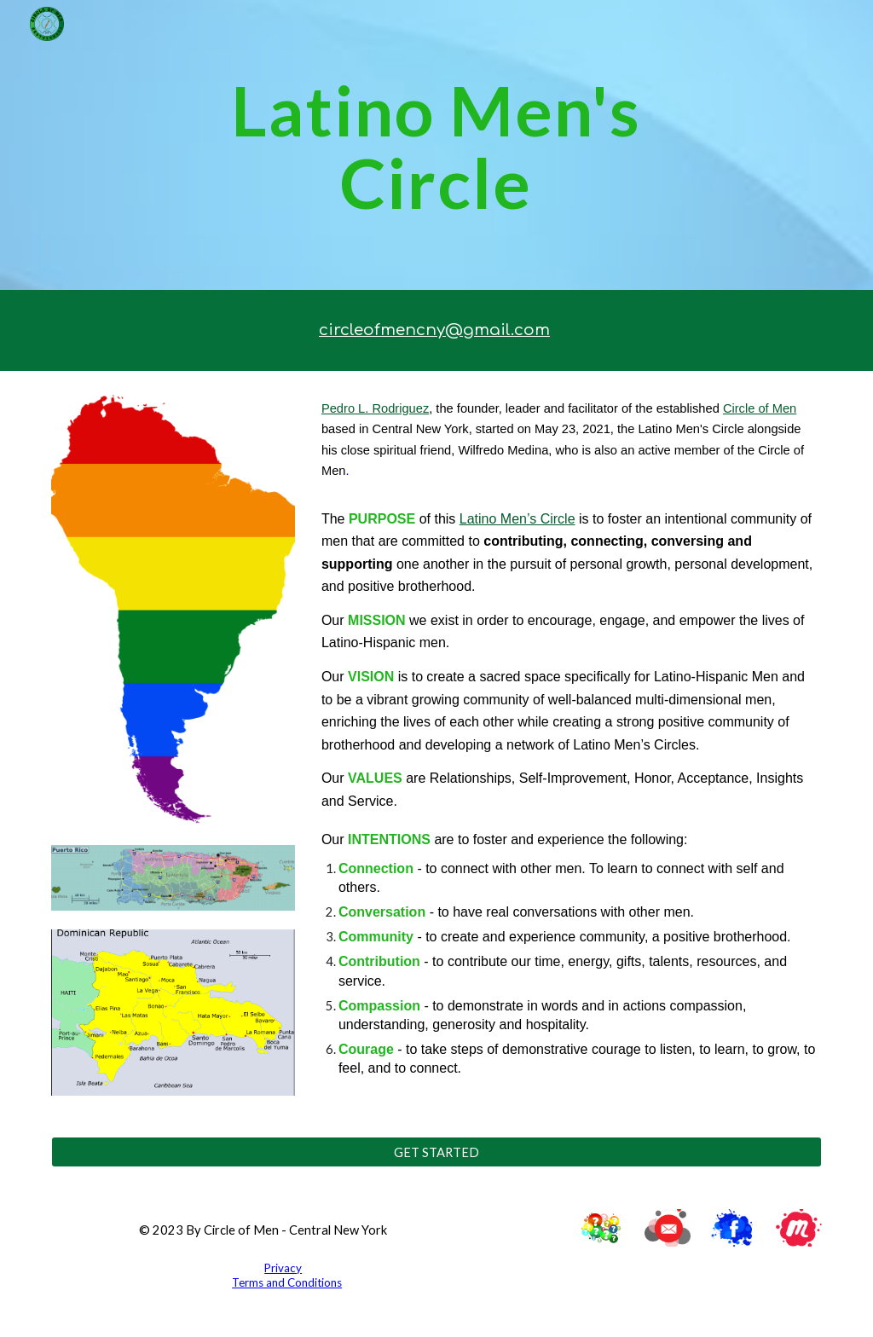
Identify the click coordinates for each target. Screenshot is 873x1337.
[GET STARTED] (437, 1152)
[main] (436, 145)
